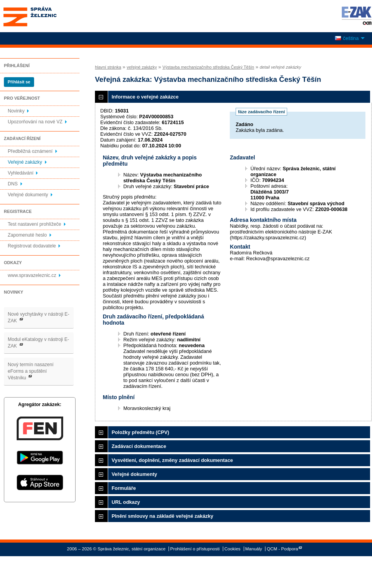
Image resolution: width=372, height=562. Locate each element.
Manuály (253, 548)
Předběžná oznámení (30, 151)
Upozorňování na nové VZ (35, 122)
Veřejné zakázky (25, 162)
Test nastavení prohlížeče (34, 224)
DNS (13, 184)
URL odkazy (126, 502)
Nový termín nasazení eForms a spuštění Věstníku (30, 371)
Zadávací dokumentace (139, 446)
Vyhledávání (20, 173)
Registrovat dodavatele (32, 246)
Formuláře (124, 488)
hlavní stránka (108, 67)
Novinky (16, 111)
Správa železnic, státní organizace (44, 16)
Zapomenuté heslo (27, 235)
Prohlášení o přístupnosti (194, 548)
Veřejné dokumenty (28, 194)
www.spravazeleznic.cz (32, 275)
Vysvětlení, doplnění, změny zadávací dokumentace (172, 460)
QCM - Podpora (282, 548)
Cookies (232, 548)
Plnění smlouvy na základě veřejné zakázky (162, 516)
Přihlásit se (19, 82)
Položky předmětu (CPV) (140, 432)
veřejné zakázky (142, 67)
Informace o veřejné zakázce (145, 97)
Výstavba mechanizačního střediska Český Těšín (208, 67)
